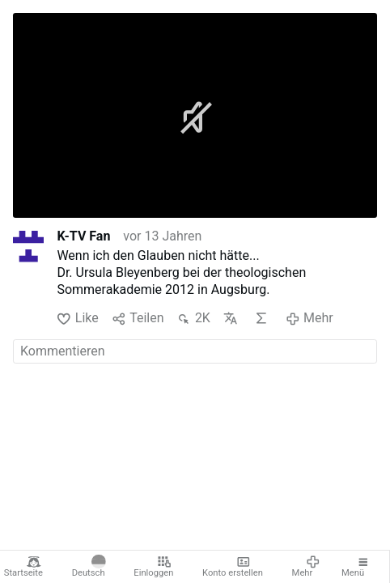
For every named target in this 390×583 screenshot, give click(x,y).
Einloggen (153, 567)
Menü (356, 567)
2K (193, 318)
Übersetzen (230, 318)
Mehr (306, 567)
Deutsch (89, 567)
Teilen (138, 318)
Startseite (23, 567)
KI (261, 318)
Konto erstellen (232, 567)
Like (77, 318)
